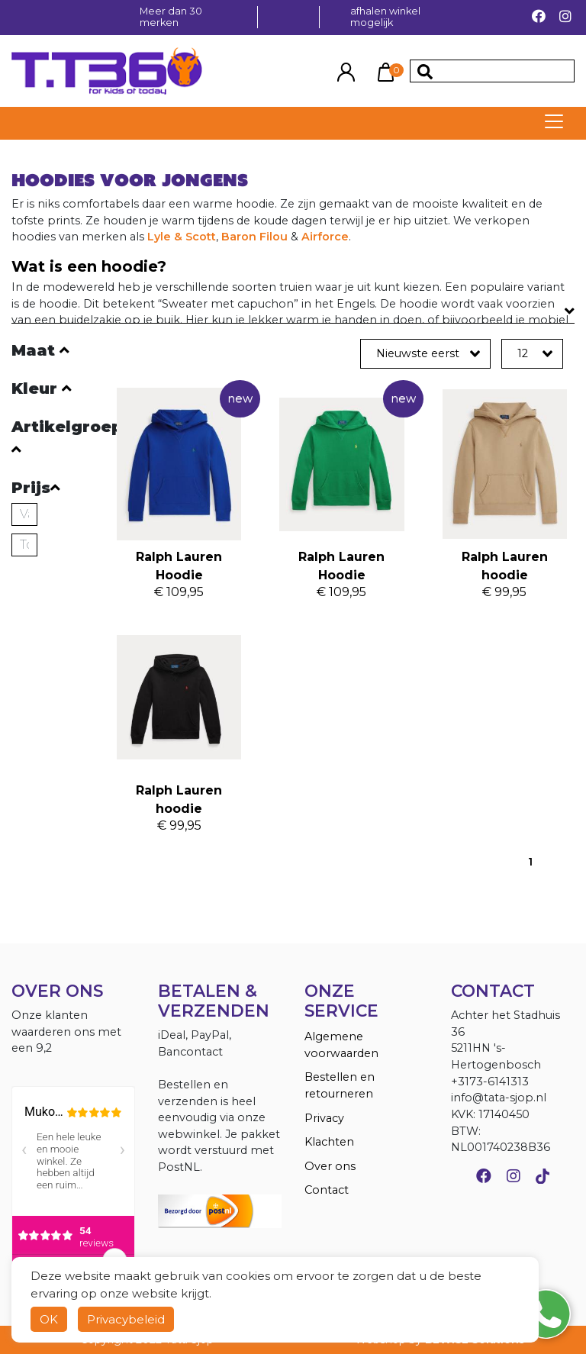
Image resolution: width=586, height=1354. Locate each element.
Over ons (330, 1166)
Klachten (329, 1142)
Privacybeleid (126, 1319)
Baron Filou (254, 236)
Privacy (324, 1118)
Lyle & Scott (181, 236)
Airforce (325, 236)
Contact (326, 1190)
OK (49, 1319)
